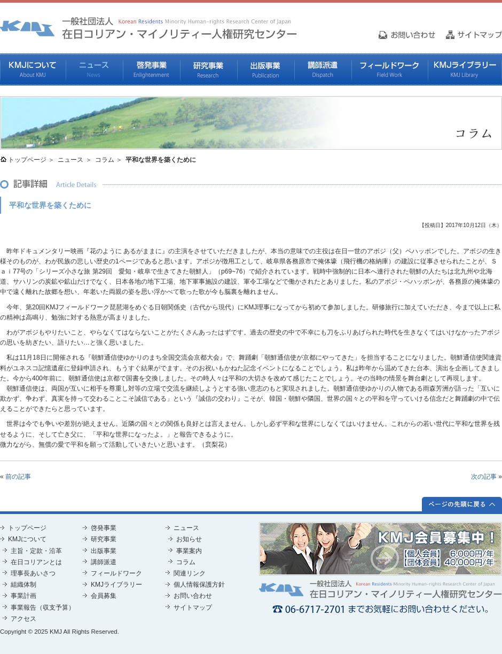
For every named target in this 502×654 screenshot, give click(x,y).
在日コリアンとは (36, 562)
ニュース (94, 69)
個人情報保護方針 (199, 584)
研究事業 (208, 69)
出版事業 (265, 69)
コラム (104, 160)
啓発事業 (151, 69)
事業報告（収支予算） (43, 607)
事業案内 (189, 551)
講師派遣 (322, 69)
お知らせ (189, 539)
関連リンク (190, 573)
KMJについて (33, 69)
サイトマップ (193, 607)
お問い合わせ (193, 596)
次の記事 (484, 476)
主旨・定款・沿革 (36, 551)
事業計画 (23, 596)
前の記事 (18, 476)
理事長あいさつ (33, 573)
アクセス (23, 618)
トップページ (27, 160)
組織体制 (23, 584)
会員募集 (103, 596)
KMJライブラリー (465, 69)
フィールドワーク (389, 69)
